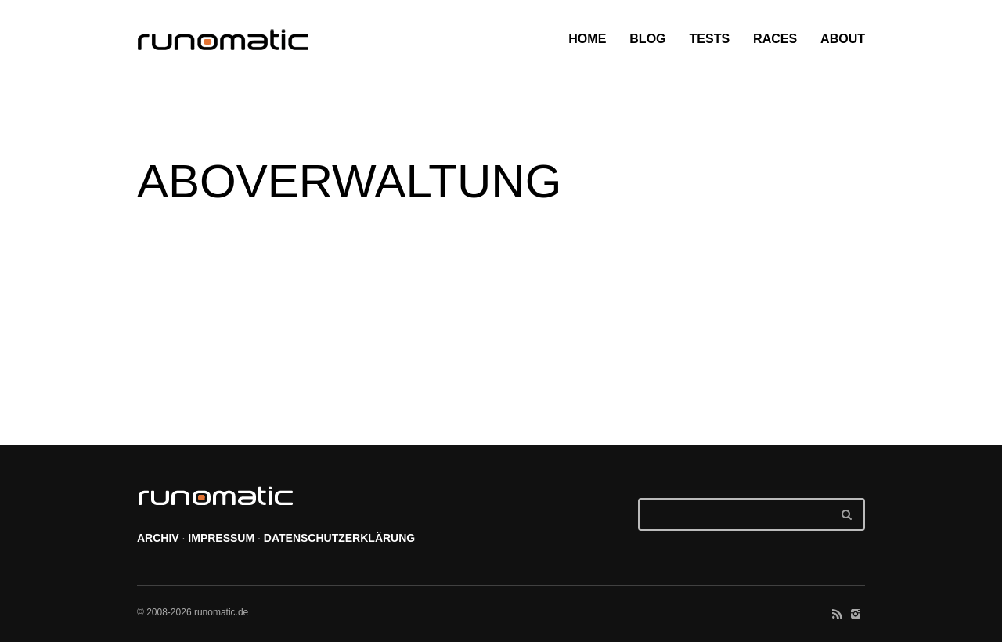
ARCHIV (158, 538)
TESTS (710, 38)
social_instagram (855, 613)
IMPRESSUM (221, 538)
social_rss (836, 613)
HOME (587, 38)
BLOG (647, 38)
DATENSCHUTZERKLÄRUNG (339, 538)
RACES (775, 38)
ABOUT (842, 38)
